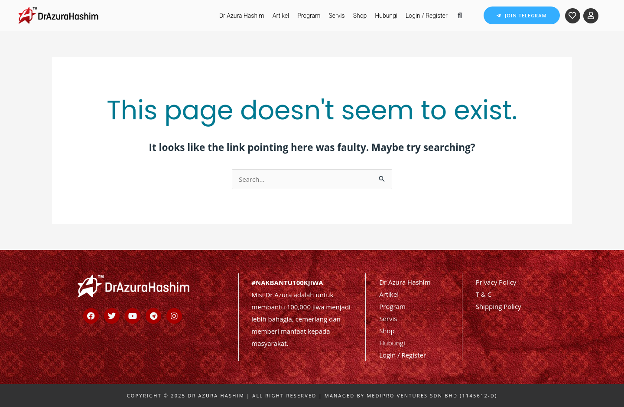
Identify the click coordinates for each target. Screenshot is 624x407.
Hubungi (386, 15)
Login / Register (427, 15)
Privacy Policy (496, 282)
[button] (460, 15)
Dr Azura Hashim (241, 15)
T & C (483, 294)
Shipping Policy (498, 306)
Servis (336, 15)
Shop (360, 15)
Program (308, 15)
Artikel (281, 15)
